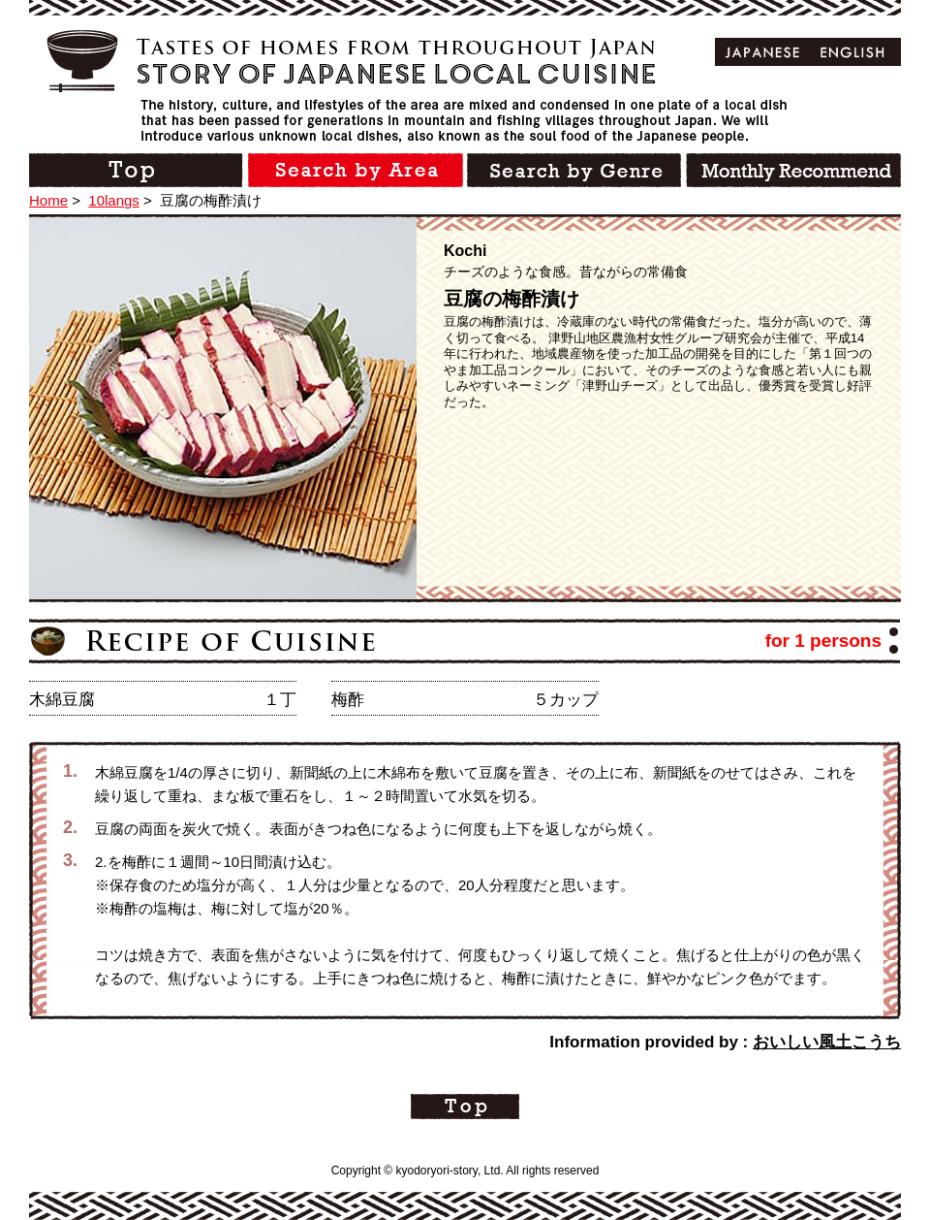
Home (48, 200)
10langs (114, 200)
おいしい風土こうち (827, 1042)
